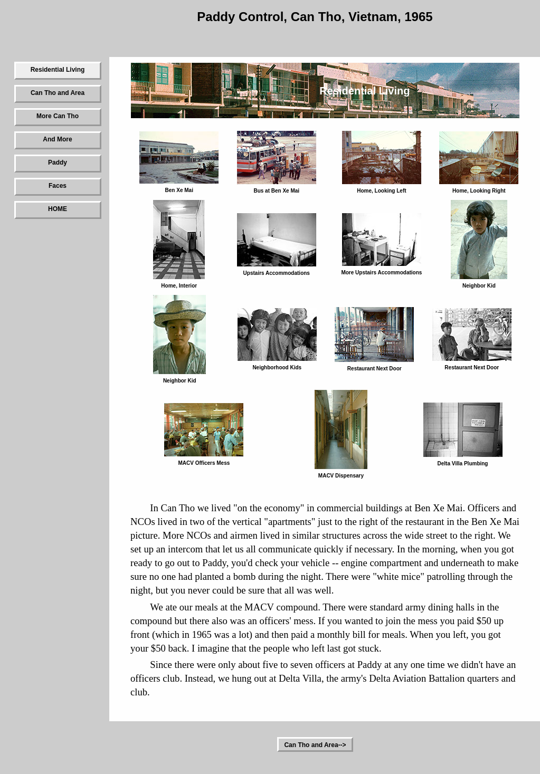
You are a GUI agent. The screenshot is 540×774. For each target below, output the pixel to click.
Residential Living (58, 69)
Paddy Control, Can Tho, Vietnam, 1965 (314, 16)
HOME (57, 209)
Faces (58, 185)
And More (57, 139)
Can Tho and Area (57, 93)
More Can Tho (57, 116)
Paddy (57, 162)
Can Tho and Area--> (315, 745)
